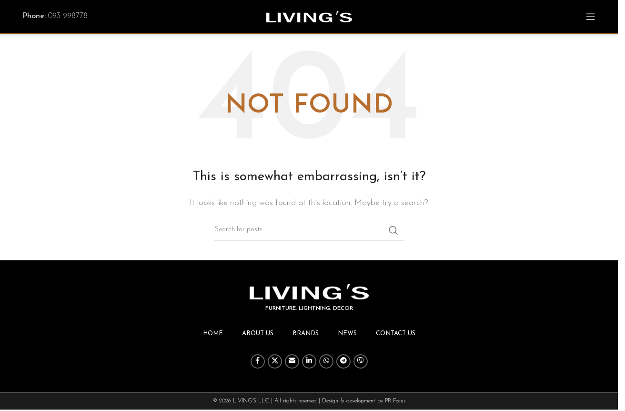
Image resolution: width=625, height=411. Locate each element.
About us (257, 333)
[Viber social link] (360, 361)
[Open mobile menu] (590, 16)
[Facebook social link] (258, 361)
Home (213, 333)
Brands (305, 333)
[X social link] (275, 361)
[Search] (309, 230)
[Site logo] (309, 16)
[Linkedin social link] (309, 361)
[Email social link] (292, 361)
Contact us (395, 333)
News (347, 333)
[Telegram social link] (343, 361)
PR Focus (395, 401)
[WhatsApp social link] (326, 361)
